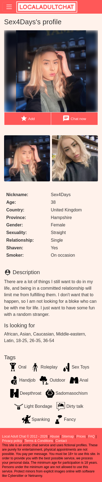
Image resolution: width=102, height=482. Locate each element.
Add (27, 118)
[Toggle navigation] (9, 6)
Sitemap (68, 436)
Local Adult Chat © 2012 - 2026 (25, 436)
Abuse (54, 436)
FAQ (91, 436)
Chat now (74, 118)
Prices (80, 436)
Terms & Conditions (38, 441)
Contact (61, 441)
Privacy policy (12, 441)
